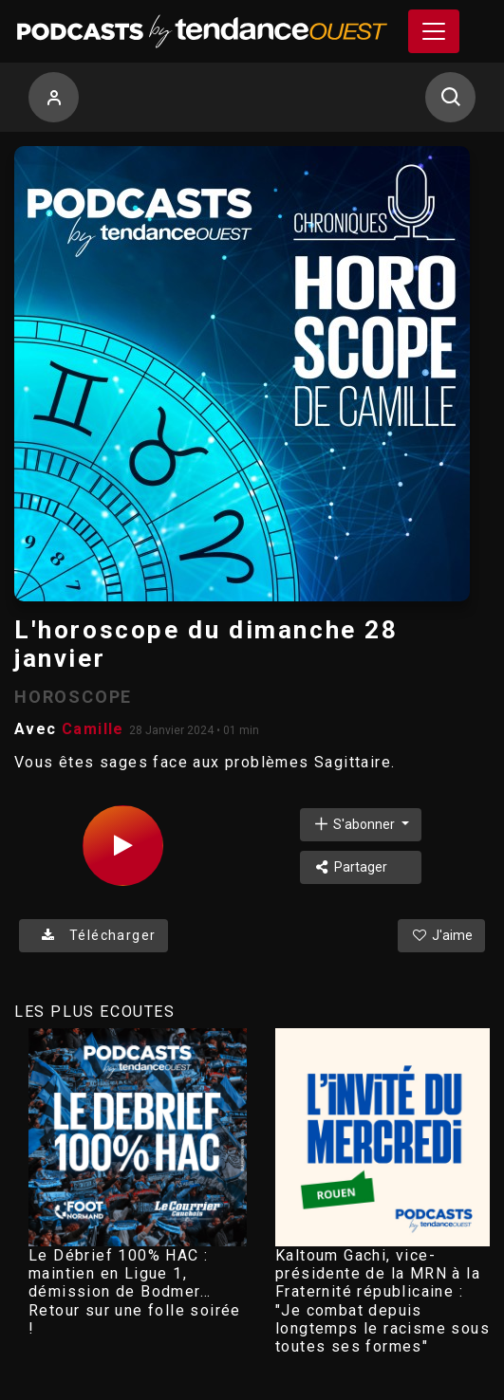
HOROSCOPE (73, 697)
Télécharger (93, 935)
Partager (349, 867)
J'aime (441, 935)
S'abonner (355, 824)
